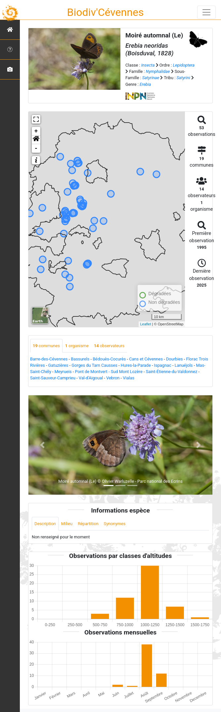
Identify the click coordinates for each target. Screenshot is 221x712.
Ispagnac (162, 365)
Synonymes (115, 523)
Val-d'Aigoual (91, 377)
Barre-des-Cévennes (48, 358)
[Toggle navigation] (206, 12)
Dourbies (174, 358)
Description (45, 523)
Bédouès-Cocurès (109, 358)
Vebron (112, 377)
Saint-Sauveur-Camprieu (52, 377)
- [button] (36, 148)
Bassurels (80, 358)
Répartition (88, 523)
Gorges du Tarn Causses (94, 365)
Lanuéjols (184, 365)
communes (46, 345)
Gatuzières (58, 365)
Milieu (66, 523)
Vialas (128, 377)
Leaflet (145, 324)
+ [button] (36, 131)
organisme (77, 345)
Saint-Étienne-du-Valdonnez (172, 371)
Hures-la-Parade (136, 365)
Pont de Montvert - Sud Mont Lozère (108, 371)
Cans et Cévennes (146, 358)
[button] (36, 140)
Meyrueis (63, 371)
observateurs (109, 345)
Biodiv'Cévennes (105, 12)
